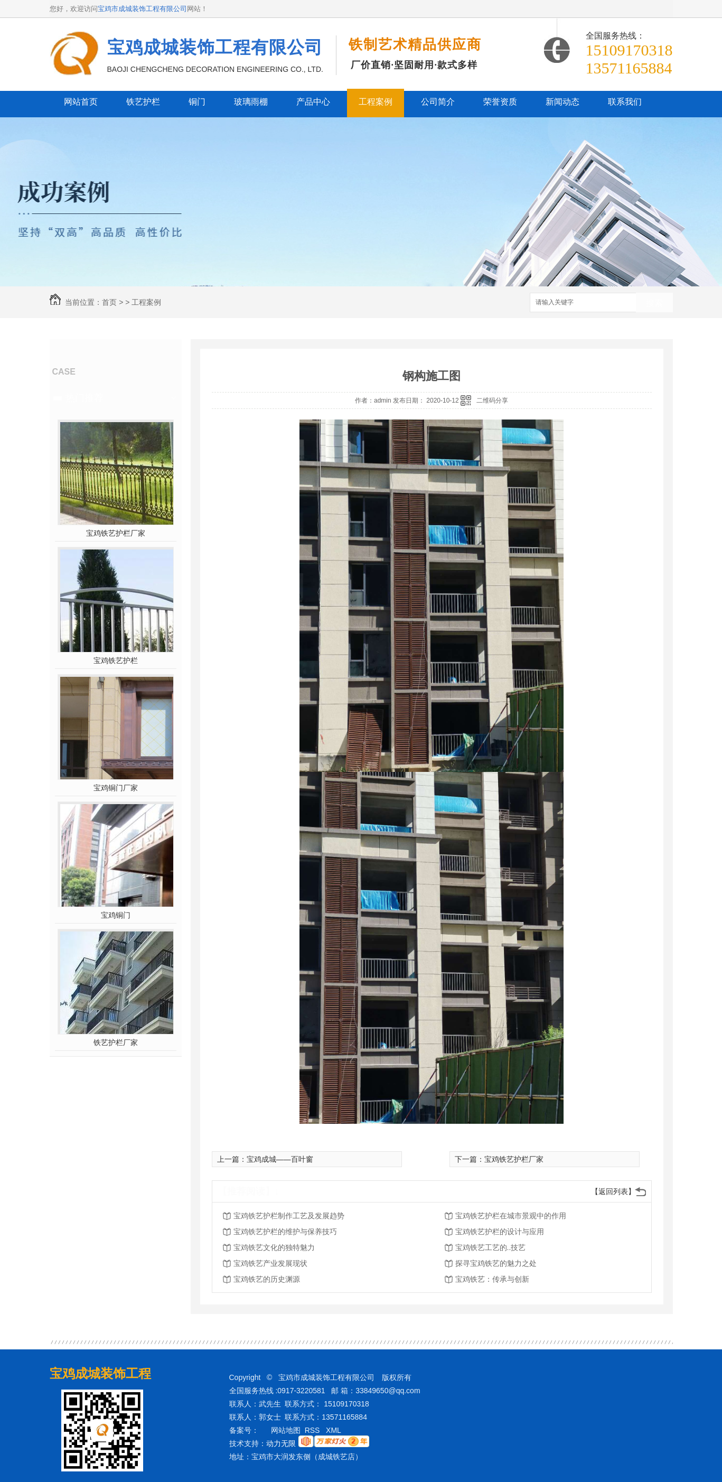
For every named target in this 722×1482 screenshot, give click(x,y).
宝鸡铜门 (115, 915)
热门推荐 (84, 398)
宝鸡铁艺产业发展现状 (270, 1263)
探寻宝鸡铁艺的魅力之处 (496, 1263)
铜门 (197, 101)
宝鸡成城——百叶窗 (280, 1159)
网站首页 (81, 101)
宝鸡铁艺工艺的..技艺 (490, 1247)
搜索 (654, 303)
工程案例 (375, 101)
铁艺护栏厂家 (115, 1042)
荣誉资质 (500, 101)
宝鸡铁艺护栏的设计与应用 (499, 1231)
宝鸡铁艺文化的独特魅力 (274, 1247)
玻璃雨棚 (251, 101)
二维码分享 (492, 400)
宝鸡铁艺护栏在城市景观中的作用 (510, 1215)
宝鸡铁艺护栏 (115, 660)
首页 (109, 302)
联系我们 (625, 101)
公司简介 (438, 101)
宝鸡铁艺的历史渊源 (266, 1279)
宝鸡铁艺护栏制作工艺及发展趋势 (288, 1215)
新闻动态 (562, 101)
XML (334, 1430)
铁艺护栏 (143, 101)
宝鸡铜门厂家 (115, 788)
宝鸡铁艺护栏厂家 (115, 533)
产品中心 (313, 101)
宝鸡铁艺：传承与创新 (492, 1279)
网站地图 (286, 1430)
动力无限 (281, 1443)
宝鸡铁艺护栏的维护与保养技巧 (285, 1231)
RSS (313, 1430)
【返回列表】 (613, 1191)
